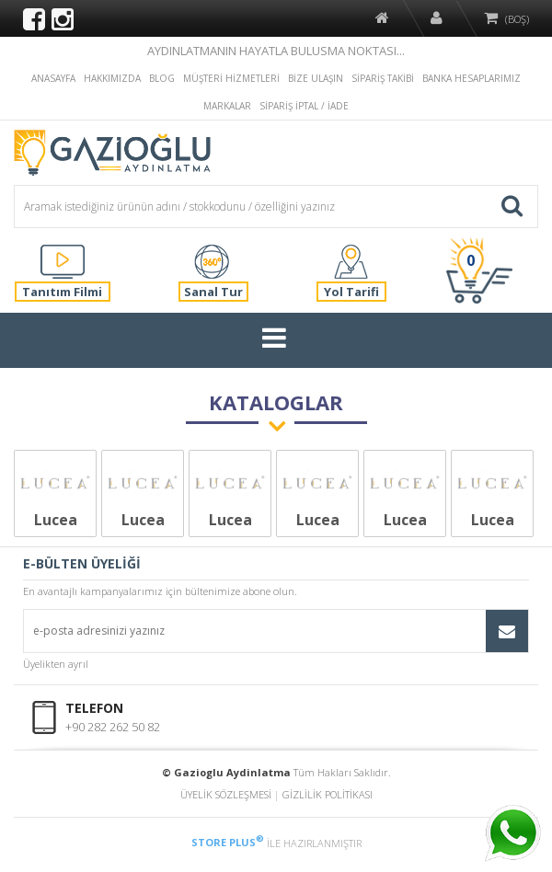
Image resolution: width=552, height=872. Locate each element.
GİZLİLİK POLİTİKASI (327, 794)
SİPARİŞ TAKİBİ (382, 78)
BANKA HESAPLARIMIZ (471, 78)
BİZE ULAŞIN (315, 78)
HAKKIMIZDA (112, 78)
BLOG (162, 78)
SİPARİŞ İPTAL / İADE (304, 105)
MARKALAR (227, 105)
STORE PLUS (227, 842)
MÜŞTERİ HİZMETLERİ (231, 78)
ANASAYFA (53, 78)
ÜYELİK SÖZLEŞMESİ (225, 794)
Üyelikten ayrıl (55, 664)
